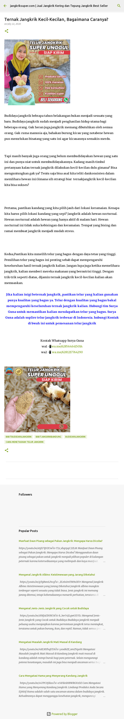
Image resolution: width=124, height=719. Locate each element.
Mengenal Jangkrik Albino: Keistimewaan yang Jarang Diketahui (57, 574)
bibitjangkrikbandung (48, 437)
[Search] (119, 5)
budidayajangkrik (75, 437)
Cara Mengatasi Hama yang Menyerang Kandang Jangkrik (53, 675)
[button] (6, 31)
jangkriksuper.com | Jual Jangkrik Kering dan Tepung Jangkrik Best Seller (59, 5)
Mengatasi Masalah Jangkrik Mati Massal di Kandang (50, 642)
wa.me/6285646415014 (66, 346)
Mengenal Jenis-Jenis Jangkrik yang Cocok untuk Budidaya (54, 608)
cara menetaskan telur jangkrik (24, 442)
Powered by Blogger (62, 714)
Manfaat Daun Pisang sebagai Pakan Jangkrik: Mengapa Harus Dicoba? (61, 541)
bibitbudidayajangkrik (19, 437)
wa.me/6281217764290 (67, 352)
